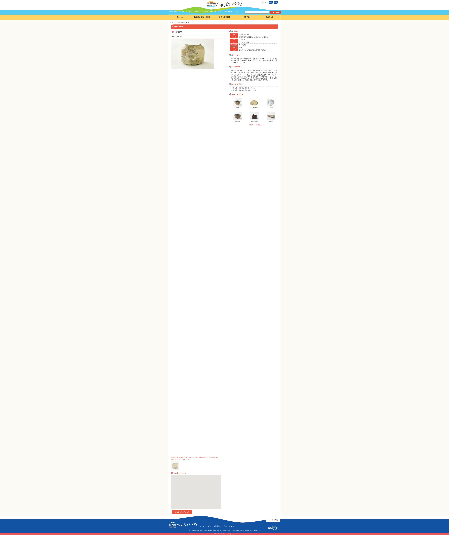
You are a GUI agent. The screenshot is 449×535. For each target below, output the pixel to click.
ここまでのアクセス (181, 512)
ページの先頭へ (273, 520)
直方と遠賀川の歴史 (202, 17)
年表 (246, 17)
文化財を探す (224, 17)
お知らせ (269, 17)
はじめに (208, 526)
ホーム (179, 17)
